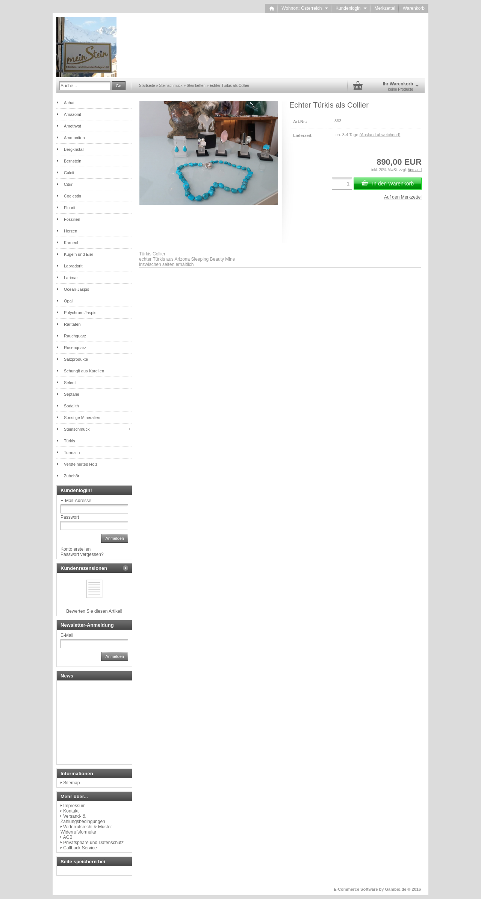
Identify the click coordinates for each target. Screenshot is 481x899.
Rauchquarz (75, 336)
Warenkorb (414, 8)
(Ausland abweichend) (379, 134)
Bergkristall (74, 149)
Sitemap (71, 782)
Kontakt (71, 811)
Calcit (69, 172)
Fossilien (72, 219)
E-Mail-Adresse (76, 500)
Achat (69, 102)
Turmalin (72, 452)
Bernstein (72, 161)
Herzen (70, 231)
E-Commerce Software (356, 889)
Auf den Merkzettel (403, 197)
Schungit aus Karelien (84, 371)
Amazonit (72, 114)
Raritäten (72, 324)
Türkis (69, 441)
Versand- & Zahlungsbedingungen (83, 819)
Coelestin (72, 196)
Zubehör (71, 476)
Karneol (71, 242)
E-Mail (67, 635)
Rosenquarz (75, 347)
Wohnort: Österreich (304, 8)
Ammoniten (74, 137)
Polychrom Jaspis (80, 312)
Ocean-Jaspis (76, 289)
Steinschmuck (76, 429)
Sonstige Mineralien (82, 417)
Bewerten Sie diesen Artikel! (94, 611)
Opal (68, 301)
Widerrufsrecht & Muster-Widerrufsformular (87, 829)
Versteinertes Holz (80, 464)
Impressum (74, 805)
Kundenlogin (351, 8)
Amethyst (72, 126)
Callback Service (80, 847)
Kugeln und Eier (78, 254)
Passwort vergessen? (82, 554)
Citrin (69, 184)
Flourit (70, 207)
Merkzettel (384, 8)
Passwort (70, 517)
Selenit (70, 382)
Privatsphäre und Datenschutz (93, 842)
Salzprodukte (76, 359)
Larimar (71, 277)
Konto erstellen (76, 549)
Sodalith (71, 406)
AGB (68, 837)
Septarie (71, 394)
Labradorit (73, 266)
